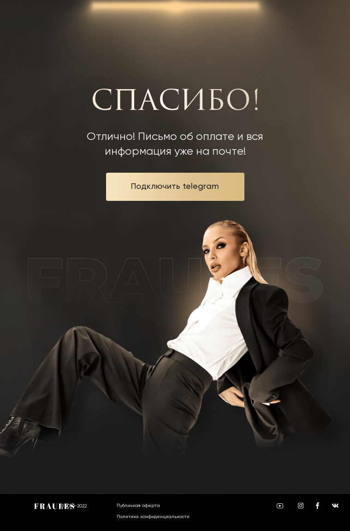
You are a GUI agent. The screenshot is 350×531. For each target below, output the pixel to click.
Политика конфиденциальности (153, 516)
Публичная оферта (138, 505)
